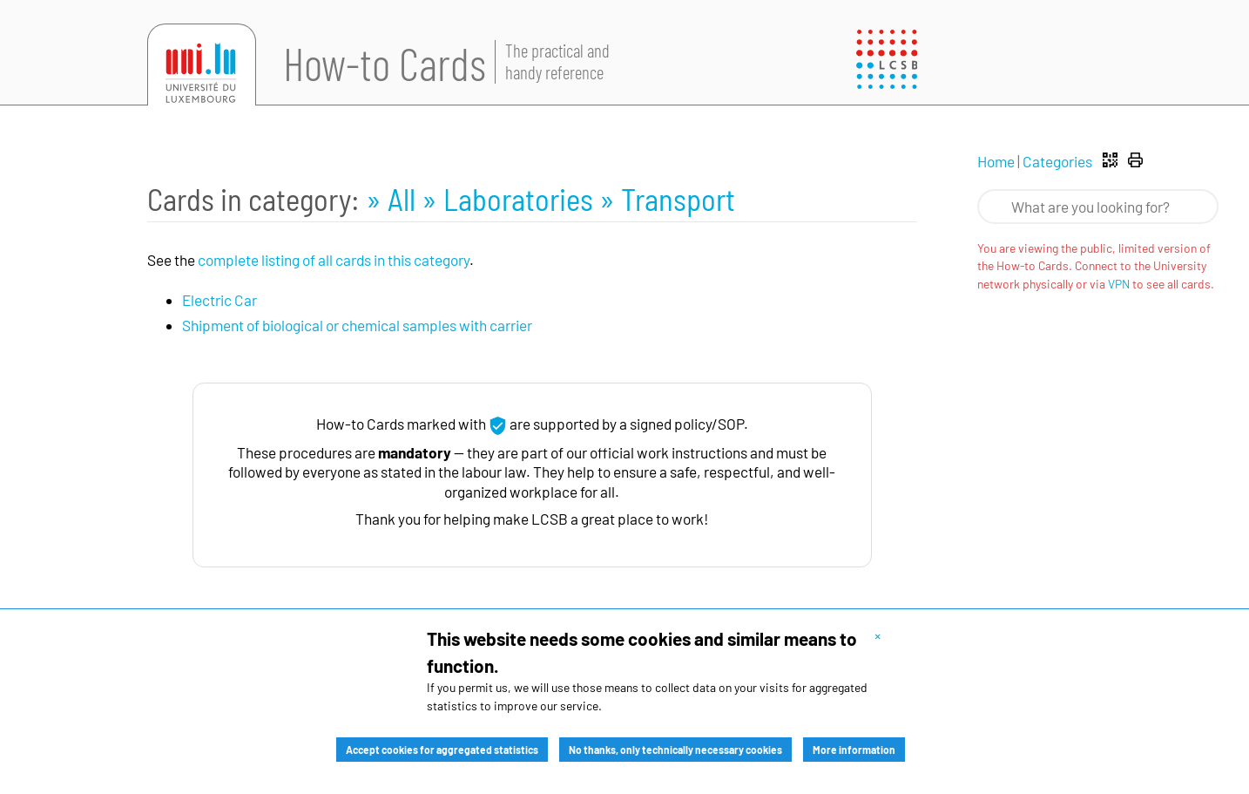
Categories (1057, 161)
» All (394, 198)
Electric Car (219, 300)
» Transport (667, 198)
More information (854, 749)
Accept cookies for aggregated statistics (442, 749)
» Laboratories (510, 198)
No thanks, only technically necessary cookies (675, 749)
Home (996, 161)
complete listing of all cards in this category (333, 259)
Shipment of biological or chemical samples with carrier (357, 325)
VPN (1119, 283)
